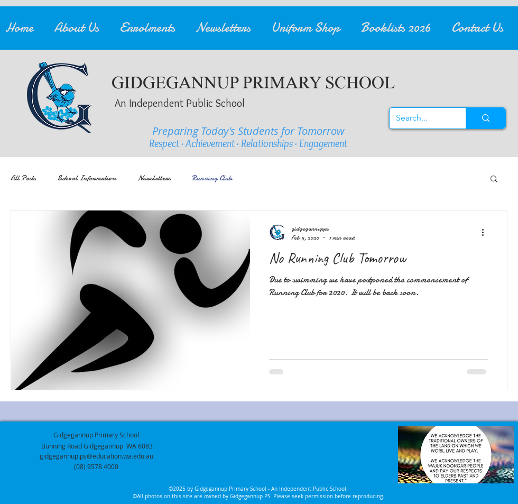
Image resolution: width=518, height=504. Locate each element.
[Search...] (419, 118)
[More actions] (486, 232)
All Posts (23, 178)
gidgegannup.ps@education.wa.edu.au (96, 456)
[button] (81, 28)
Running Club (212, 178)
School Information (86, 178)
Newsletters (154, 178)
